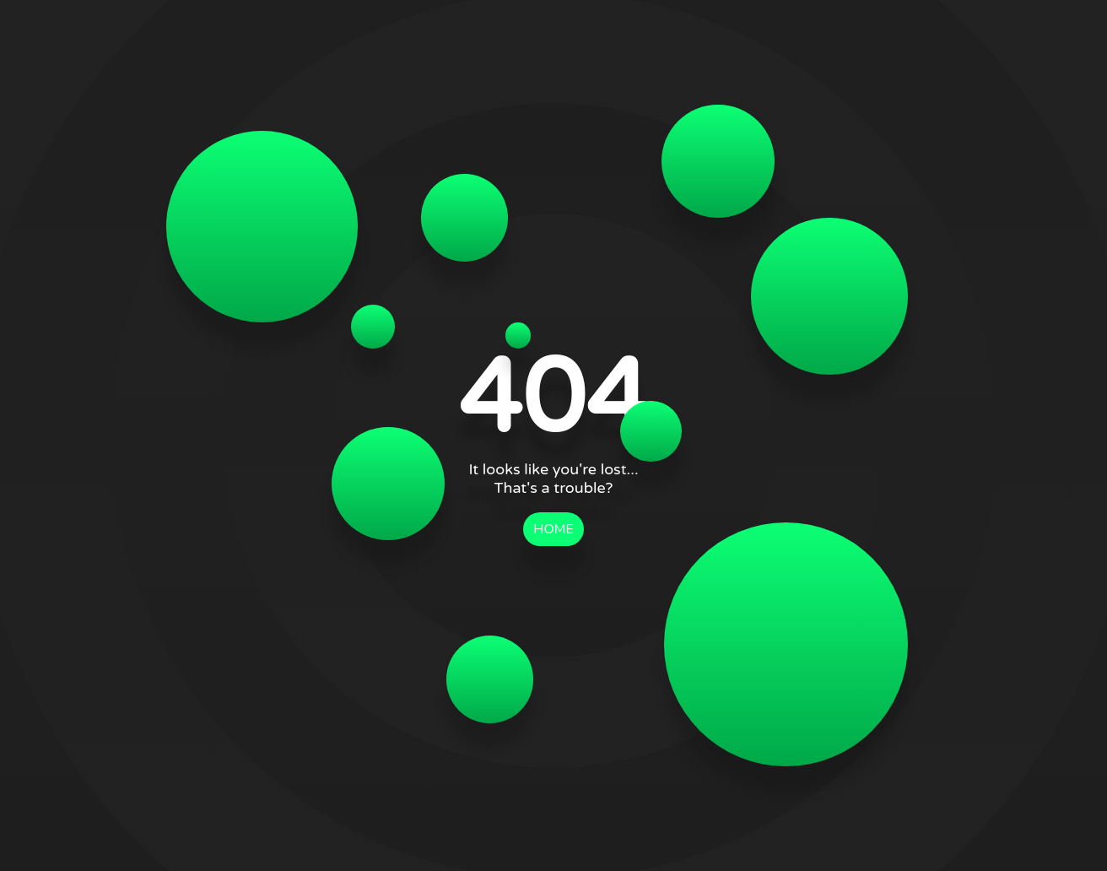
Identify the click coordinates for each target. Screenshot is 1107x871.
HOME (553, 529)
